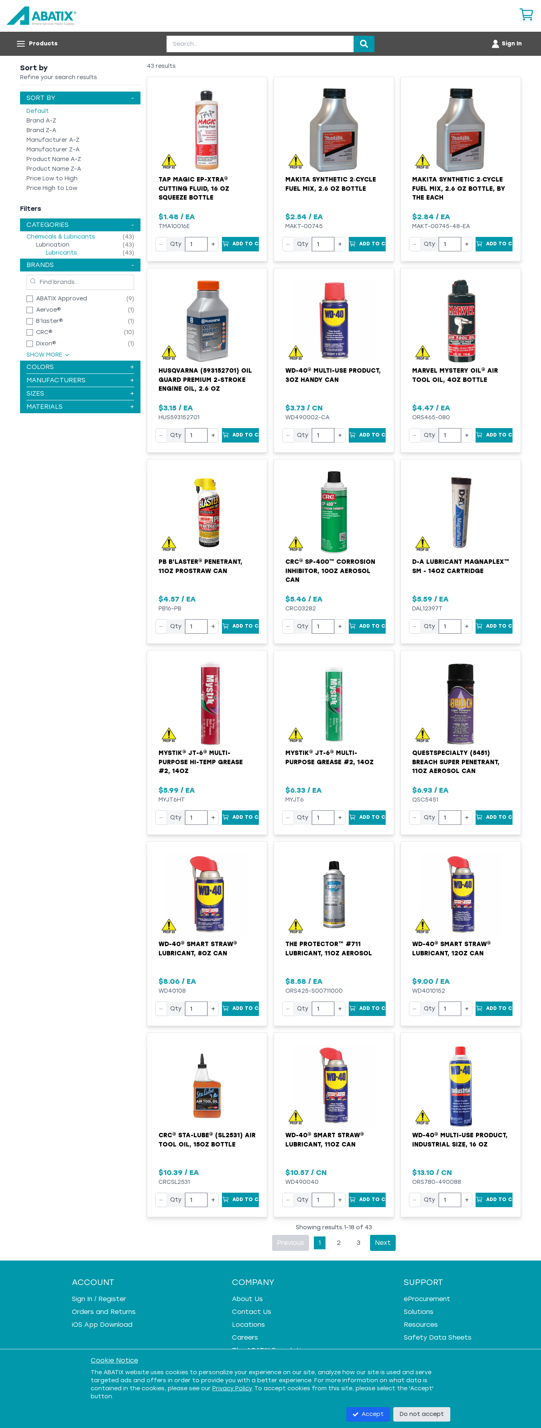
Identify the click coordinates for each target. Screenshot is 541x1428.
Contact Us (251, 1312)
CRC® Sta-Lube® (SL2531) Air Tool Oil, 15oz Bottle (207, 1140)
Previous (290, 1242)
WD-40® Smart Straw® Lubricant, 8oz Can (198, 948)
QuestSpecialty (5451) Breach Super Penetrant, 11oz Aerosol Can (456, 762)
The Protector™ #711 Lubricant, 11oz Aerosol (328, 948)
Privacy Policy (232, 1388)
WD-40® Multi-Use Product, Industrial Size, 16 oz (460, 1140)
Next (383, 1242)
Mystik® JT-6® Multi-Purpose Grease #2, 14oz (329, 757)
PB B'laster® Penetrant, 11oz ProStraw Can (200, 566)
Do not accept (422, 1414)
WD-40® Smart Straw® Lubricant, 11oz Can (324, 1140)
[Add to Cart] (240, 244)
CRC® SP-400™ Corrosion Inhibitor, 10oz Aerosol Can (330, 570)
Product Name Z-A (53, 168)
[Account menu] (506, 43)
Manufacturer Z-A (52, 149)
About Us (247, 1299)
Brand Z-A (41, 130)
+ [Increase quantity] (213, 244)
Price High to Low (51, 188)
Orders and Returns (104, 1312)
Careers (245, 1337)
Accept (368, 1414)
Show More (48, 354)
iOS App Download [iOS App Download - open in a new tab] (102, 1324)
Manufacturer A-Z (52, 140)
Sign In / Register (99, 1299)
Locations (248, 1324)
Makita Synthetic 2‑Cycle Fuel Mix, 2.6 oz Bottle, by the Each (458, 188)
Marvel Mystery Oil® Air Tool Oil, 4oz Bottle (455, 375)
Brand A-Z (41, 120)
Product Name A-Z (53, 159)
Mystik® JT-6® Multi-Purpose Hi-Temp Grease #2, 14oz (201, 762)
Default (37, 111)
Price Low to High (51, 178)
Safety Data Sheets (438, 1337)
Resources (421, 1324)
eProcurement (427, 1299)
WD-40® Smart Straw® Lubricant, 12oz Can (451, 948)
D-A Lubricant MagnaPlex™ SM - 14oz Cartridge (460, 566)
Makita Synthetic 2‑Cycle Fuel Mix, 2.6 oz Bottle (330, 184)
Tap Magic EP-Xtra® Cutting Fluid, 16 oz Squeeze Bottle (194, 188)
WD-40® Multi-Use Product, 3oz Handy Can (333, 375)
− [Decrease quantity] (161, 244)
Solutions (418, 1312)
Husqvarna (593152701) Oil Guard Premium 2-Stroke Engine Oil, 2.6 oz (205, 379)
